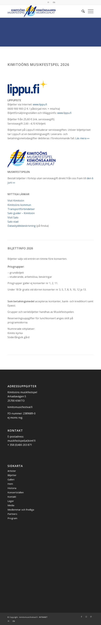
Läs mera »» (82, 138)
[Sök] (81, 11)
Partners (12, 513)
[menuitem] (48, 2)
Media (11, 505)
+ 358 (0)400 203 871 (20, 445)
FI (48, 2)
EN (54, 2)
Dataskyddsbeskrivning (22, 226)
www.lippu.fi (40, 104)
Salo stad (13, 221)
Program (12, 518)
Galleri (11, 479)
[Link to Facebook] (81, 616)
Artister (12, 470)
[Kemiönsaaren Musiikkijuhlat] (42, 11)
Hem (10, 483)
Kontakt (12, 496)
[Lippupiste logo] (27, 88)
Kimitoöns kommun (19, 205)
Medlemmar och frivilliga (21, 509)
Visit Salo (13, 217)
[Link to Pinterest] (91, 616)
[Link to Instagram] (86, 616)
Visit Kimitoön (16, 200)
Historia (12, 488)
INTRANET (43, 617)
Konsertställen (16, 492)
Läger (11, 501)
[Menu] (89, 11)
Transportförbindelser (21, 209)
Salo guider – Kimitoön (21, 213)
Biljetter (12, 475)
